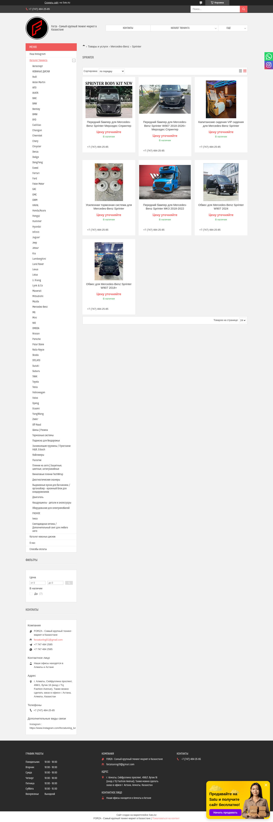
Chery (35, 141)
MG (33, 312)
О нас (32, 543)
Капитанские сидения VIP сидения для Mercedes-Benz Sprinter (221, 123)
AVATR (35, 93)
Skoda (35, 355)
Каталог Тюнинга (38, 60)
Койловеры (38, 454)
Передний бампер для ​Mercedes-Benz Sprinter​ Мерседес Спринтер (108, 123)
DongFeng (37, 162)
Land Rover (38, 264)
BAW (34, 103)
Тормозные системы (43, 435)
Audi (34, 76)
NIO (34, 323)
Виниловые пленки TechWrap (47, 474)
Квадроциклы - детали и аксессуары (51, 502)
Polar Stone (38, 344)
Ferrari (36, 173)
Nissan (36, 333)
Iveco (35, 518)
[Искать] (243, 9)
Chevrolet (37, 135)
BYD (34, 119)
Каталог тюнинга (180, 28)
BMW (34, 114)
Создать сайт (52, 2)
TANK (34, 376)
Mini (34, 317)
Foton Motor (38, 183)
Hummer (37, 221)
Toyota (35, 381)
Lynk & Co (37, 285)
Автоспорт (37, 66)
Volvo (35, 398)
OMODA (35, 328)
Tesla (35, 387)
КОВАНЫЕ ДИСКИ (41, 71)
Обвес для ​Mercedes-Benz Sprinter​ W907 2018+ (109, 285)
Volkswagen (38, 392)
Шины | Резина (40, 430)
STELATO (36, 360)
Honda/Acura (39, 210)
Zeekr (35, 419)
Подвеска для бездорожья (46, 440)
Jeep (34, 242)
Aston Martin (38, 82)
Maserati (37, 290)
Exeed (35, 167)
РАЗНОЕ (36, 513)
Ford (34, 178)
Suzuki (35, 365)
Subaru (36, 371)
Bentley (36, 109)
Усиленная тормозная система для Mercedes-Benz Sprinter (109, 206)
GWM (34, 200)
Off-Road (36, 424)
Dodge (35, 157)
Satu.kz (152, 815)
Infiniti (35, 232)
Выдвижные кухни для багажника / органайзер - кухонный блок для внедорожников (51, 488)
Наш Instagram (38, 54)
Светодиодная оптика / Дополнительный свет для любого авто (50, 527)
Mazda (35, 301)
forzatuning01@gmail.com (48, 639)
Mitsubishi (37, 296)
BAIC (34, 98)
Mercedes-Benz (120, 46)
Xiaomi (36, 408)
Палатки (36, 460)
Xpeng (35, 403)
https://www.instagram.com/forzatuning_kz (53, 728)
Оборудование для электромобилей (51, 508)
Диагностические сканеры (46, 479)
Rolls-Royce (38, 349)
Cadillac (36, 125)
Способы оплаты (38, 549)
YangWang (38, 413)
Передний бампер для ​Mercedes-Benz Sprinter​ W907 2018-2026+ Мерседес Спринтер (165, 125)
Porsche (36, 339)
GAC (34, 189)
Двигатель (37, 497)
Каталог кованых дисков (43, 536)
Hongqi (36, 216)
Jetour (35, 248)
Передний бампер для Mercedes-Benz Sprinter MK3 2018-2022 (165, 206)
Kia (34, 253)
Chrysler (36, 146)
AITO (34, 87)
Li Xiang (36, 280)
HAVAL (35, 205)
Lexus (35, 269)
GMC (34, 194)
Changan (37, 130)
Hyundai (36, 226)
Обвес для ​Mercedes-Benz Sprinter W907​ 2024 (221, 206)
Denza (35, 151)
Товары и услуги (98, 46)
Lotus (35, 274)
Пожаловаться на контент (165, 818)
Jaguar (36, 237)
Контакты (128, 28)
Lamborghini (39, 258)
